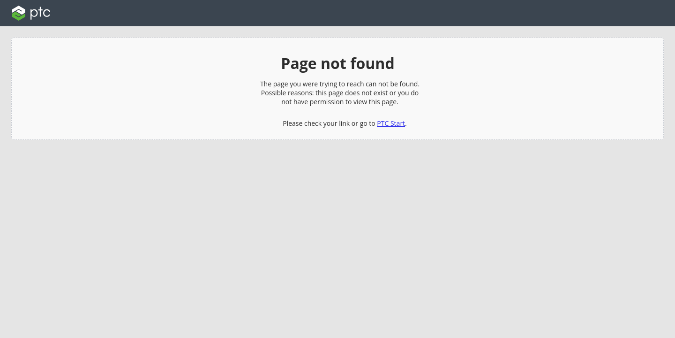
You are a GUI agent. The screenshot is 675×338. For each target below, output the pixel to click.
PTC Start (391, 123)
